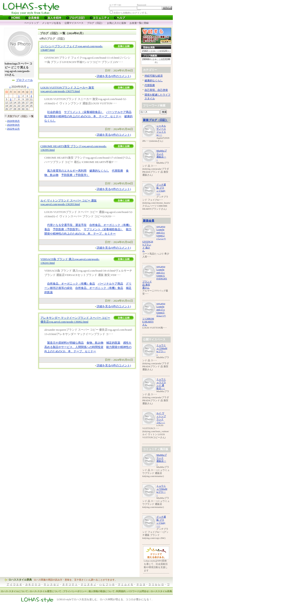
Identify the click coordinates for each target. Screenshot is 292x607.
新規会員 (148, 220)
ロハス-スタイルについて (14, 591)
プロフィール (24, 80)
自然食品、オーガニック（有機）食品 (71, 283)
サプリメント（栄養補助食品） (83, 112)
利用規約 (121, 591)
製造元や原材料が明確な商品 (65, 342)
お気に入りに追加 (116, 23)
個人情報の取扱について (101, 591)
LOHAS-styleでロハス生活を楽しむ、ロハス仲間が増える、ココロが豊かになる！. (104, 599)
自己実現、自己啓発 (156, 90)
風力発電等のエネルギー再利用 (67, 170)
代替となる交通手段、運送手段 (67, 225)
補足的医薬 (113, 342)
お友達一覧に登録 (139, 23)
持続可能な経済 (153, 75)
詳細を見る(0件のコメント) (114, 76)
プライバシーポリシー (75, 591)
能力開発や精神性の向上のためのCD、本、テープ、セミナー (82, 116)
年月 (13, 121)
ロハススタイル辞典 (20, 579)
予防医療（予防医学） (75, 175)
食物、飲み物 (95, 342)
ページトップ (31, 23)
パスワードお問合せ (138, 591)
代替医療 (117, 170)
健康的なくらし (99, 170)
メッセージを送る (51, 23)
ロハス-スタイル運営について (45, 591)
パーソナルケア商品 (119, 112)
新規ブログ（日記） (155, 120)
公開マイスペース (73, 23)
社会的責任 (54, 112)
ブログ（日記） (95, 23)
